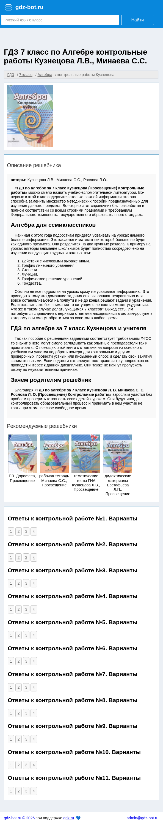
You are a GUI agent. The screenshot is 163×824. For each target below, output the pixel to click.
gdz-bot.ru (29, 7)
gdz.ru (68, 818)
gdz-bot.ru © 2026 (19, 818)
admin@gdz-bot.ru (142, 818)
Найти (137, 20)
